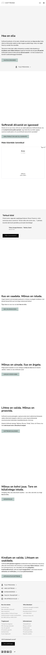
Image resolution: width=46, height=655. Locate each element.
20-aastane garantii (6, 630)
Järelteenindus (5, 632)
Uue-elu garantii (5, 628)
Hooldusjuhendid (27, 630)
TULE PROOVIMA (23, 67)
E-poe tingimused (5, 634)
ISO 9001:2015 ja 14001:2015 (9, 617)
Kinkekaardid (26, 628)
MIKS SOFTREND (8, 588)
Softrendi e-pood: (27, 609)
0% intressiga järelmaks (7, 626)
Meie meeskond (5, 611)
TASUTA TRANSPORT (10, 595)
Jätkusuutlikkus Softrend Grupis (9, 613)
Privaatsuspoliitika (27, 632)
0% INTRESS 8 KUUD (10, 599)
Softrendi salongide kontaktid (30, 607)
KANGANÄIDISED (9, 592)
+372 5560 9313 (27, 613)
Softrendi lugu (5, 607)
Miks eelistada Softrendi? (7, 609)
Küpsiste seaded (27, 634)
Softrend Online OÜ (28, 615)
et (14, 651)
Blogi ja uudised (27, 626)
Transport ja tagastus (6, 624)
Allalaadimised (27, 624)
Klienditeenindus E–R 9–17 (30, 611)
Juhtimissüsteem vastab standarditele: (11, 615)
